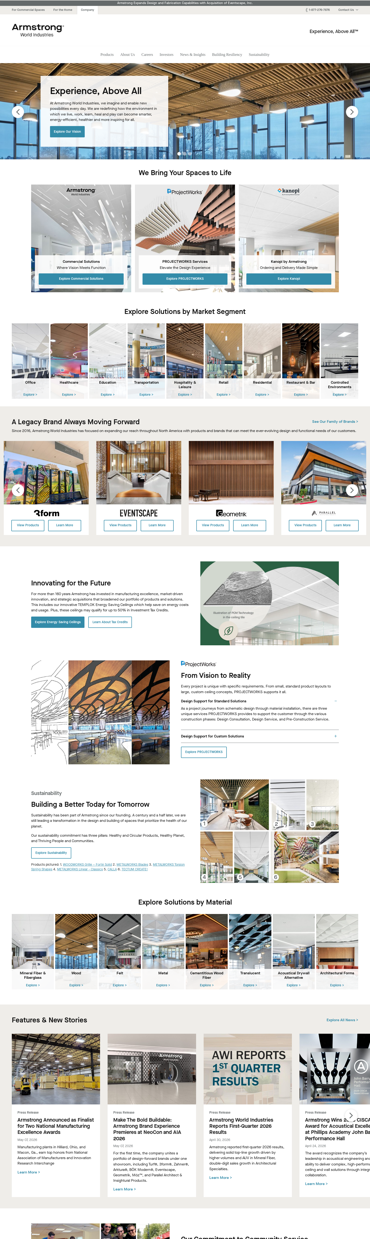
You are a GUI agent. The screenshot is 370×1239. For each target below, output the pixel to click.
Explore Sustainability (51, 852)
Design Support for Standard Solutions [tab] (213, 700)
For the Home (62, 10)
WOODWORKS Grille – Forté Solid (87, 864)
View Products (28, 525)
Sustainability (259, 55)
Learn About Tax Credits (110, 622)
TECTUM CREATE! (135, 869)
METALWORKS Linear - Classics (80, 869)
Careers (147, 55)
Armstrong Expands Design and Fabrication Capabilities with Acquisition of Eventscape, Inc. (185, 3)
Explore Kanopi (289, 278)
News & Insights (193, 55)
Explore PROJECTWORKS (185, 278)
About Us (127, 55)
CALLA (112, 869)
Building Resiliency (227, 55)
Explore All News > (342, 1019)
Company (87, 10)
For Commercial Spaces (28, 10)
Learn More (64, 525)
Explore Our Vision (67, 131)
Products (107, 55)
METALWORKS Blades (132, 864)
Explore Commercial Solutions (81, 278)
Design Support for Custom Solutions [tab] (212, 735)
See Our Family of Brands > (335, 421)
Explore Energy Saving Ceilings (58, 622)
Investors (166, 55)
